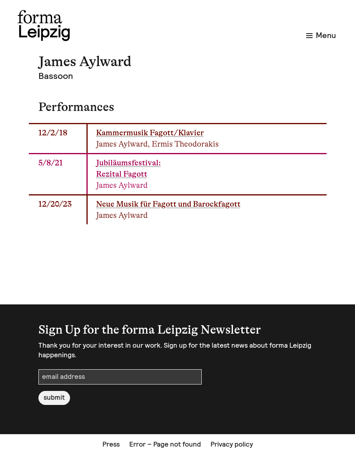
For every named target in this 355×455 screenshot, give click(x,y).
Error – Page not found (165, 444)
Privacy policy (232, 444)
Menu (321, 35)
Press (111, 444)
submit (54, 397)
